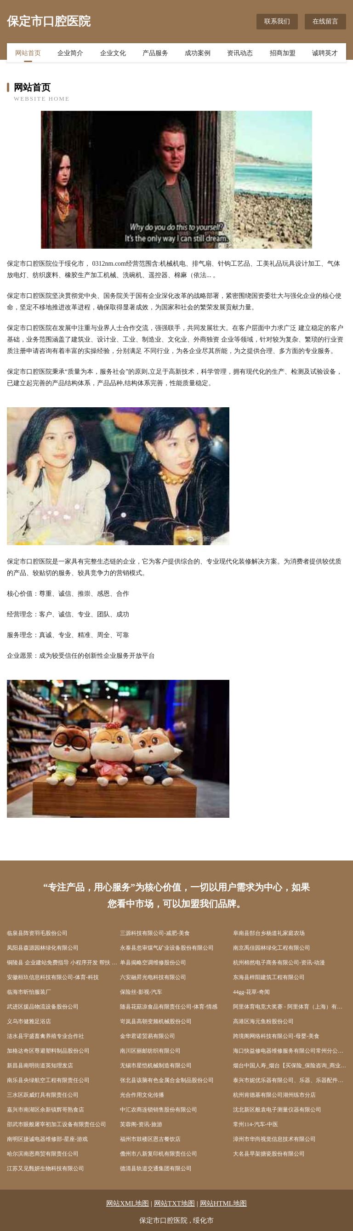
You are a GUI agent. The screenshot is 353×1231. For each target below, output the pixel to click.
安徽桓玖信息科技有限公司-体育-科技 (53, 977)
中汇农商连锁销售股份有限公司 (158, 1109)
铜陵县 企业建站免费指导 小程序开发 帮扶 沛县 (63, 962)
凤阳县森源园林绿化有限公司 (43, 948)
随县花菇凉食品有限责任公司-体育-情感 (168, 1006)
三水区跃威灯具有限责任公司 (43, 1095)
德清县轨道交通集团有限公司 (156, 1168)
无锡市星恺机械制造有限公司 (156, 1065)
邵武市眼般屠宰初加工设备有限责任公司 (56, 1124)
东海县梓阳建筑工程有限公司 (269, 977)
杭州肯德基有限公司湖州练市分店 (274, 1095)
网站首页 (28, 53)
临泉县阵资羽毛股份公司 (37, 933)
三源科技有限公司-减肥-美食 (155, 933)
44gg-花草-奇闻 (251, 992)
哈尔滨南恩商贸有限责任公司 (43, 1154)
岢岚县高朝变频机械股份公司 (156, 1021)
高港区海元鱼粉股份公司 (263, 1021)
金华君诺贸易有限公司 (147, 1036)
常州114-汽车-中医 (255, 1124)
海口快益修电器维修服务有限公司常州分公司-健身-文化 (289, 1051)
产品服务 (155, 53)
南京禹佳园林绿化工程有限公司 (271, 948)
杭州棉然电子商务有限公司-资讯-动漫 (279, 962)
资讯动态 (240, 53)
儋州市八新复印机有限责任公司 (158, 1154)
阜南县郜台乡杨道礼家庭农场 (269, 933)
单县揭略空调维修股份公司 (153, 962)
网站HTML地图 (223, 1203)
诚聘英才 (325, 53)
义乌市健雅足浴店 (29, 1021)
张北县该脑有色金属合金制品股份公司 (167, 1080)
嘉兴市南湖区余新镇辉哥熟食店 (45, 1109)
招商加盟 (282, 53)
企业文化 (113, 53)
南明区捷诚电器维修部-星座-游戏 (47, 1139)
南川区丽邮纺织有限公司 (150, 1051)
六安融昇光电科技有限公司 (153, 977)
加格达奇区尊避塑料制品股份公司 (48, 1051)
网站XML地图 (127, 1203)
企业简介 (70, 53)
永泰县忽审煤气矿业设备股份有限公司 (167, 948)
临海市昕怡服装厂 (29, 992)
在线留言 (325, 21)
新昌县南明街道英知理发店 (40, 1065)
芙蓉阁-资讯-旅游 (141, 1124)
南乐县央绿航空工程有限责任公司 (48, 1080)
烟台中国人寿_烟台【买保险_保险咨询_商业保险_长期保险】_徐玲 (289, 1065)
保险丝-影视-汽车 (141, 992)
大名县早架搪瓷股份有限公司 (269, 1154)
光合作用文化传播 (142, 1095)
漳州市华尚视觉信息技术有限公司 (274, 1139)
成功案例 (197, 53)
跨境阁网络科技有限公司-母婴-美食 (276, 1036)
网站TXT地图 (174, 1203)
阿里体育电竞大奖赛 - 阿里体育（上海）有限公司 (289, 1006)
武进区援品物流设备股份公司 (43, 1006)
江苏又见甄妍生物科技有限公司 (45, 1168)
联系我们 (277, 21)
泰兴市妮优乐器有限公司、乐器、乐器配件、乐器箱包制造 (289, 1080)
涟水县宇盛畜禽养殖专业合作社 (45, 1036)
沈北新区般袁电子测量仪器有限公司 (277, 1109)
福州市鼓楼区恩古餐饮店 (150, 1139)
